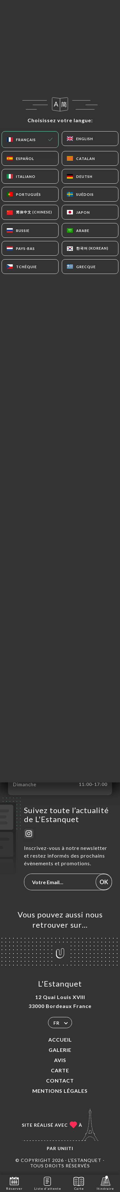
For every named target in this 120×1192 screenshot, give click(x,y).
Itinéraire (105, 1182)
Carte (60, 1070)
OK (104, 881)
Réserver (14, 1182)
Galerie (60, 1050)
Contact (60, 1080)
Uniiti (65, 1148)
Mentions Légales (60, 1091)
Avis (60, 1060)
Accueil (60, 1039)
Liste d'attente (47, 1182)
